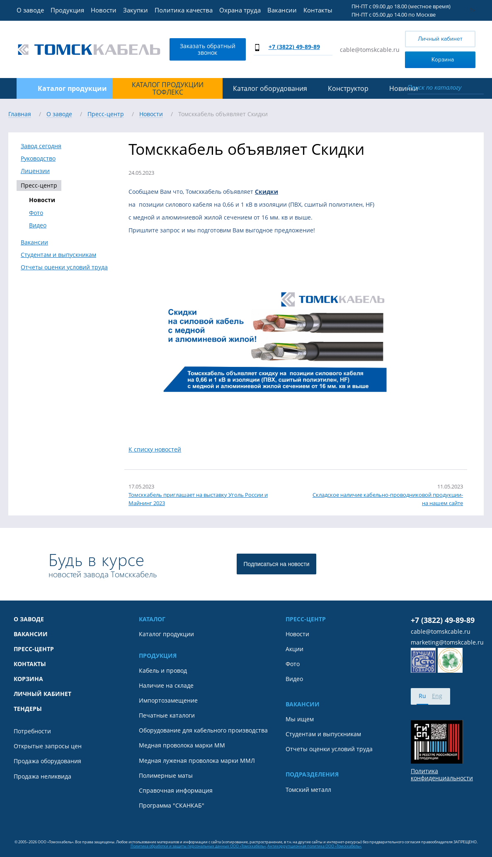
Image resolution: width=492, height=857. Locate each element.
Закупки (135, 10)
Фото (36, 213)
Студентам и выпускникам (58, 254)
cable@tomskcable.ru (370, 50)
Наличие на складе (166, 685)
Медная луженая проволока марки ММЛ (197, 760)
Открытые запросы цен (48, 746)
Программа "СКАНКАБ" (171, 805)
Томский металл (308, 789)
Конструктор (348, 88)
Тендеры (28, 709)
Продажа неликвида (42, 776)
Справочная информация (176, 790)
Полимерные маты (166, 775)
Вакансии (282, 10)
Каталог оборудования (270, 88)
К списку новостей (154, 449)
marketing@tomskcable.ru (447, 642)
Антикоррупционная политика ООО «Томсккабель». (314, 846)
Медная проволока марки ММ (182, 745)
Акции (294, 649)
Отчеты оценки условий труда (64, 267)
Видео (37, 225)
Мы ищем (300, 719)
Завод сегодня (41, 146)
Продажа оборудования (47, 761)
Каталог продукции (166, 634)
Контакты (317, 10)
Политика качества (184, 10)
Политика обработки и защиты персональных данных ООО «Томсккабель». (199, 846)
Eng (437, 696)
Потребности (32, 731)
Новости (103, 10)
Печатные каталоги (167, 715)
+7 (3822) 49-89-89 (294, 47)
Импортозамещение (168, 700)
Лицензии (35, 171)
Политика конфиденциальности (442, 774)
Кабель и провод (163, 670)
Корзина (431, 59)
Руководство (38, 158)
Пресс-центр (39, 185)
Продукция (67, 10)
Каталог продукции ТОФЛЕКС (168, 88)
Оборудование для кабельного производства (203, 730)
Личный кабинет (440, 38)
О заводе (30, 10)
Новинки (403, 88)
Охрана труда (240, 10)
